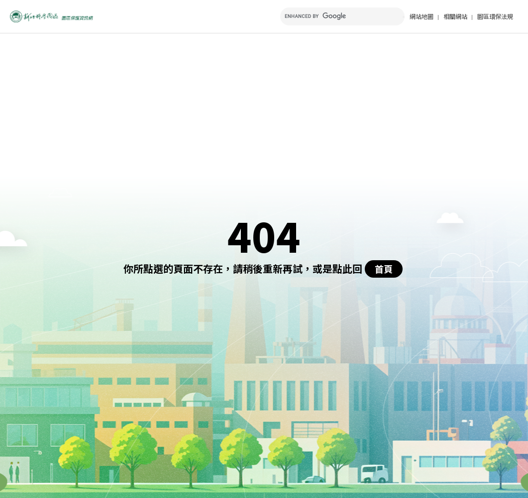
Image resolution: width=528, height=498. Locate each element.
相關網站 (455, 16)
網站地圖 (421, 16)
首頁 (384, 268)
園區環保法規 (495, 16)
